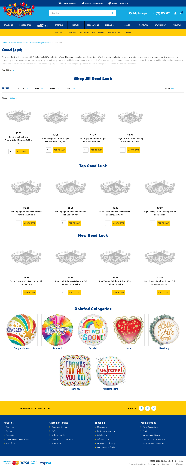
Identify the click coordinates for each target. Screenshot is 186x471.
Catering (59, 25)
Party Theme (98, 33)
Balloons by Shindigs (60, 435)
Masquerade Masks (151, 435)
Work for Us (11, 443)
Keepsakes (109, 25)
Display (5, 98)
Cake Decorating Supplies (154, 439)
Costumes (76, 25)
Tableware (177, 25)
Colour (127, 33)
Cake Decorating (42, 25)
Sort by (166, 88)
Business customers (106, 431)
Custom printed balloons (62, 439)
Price (70, 88)
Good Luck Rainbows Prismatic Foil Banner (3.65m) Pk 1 (18, 140)
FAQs (53, 431)
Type (39, 88)
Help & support (139, 13)
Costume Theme (113, 33)
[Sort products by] (177, 88)
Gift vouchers (103, 439)
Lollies (126, 25)
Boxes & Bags (25, 25)
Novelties (143, 25)
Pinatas (146, 431)
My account (102, 427)
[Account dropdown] (175, 13)
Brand (54, 88)
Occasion (84, 33)
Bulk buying (102, 435)
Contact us (11, 435)
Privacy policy (153, 464)
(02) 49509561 (161, 13)
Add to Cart (22, 151)
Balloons (8, 25)
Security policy (167, 464)
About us (10, 427)
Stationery (160, 25)
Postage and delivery (106, 443)
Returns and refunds (106, 447)
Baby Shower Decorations (154, 443)
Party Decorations (150, 427)
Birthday (72, 33)
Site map (179, 464)
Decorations (93, 25)
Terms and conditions (137, 464)
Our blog (10, 431)
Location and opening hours (18, 439)
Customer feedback (60, 427)
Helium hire (56, 443)
